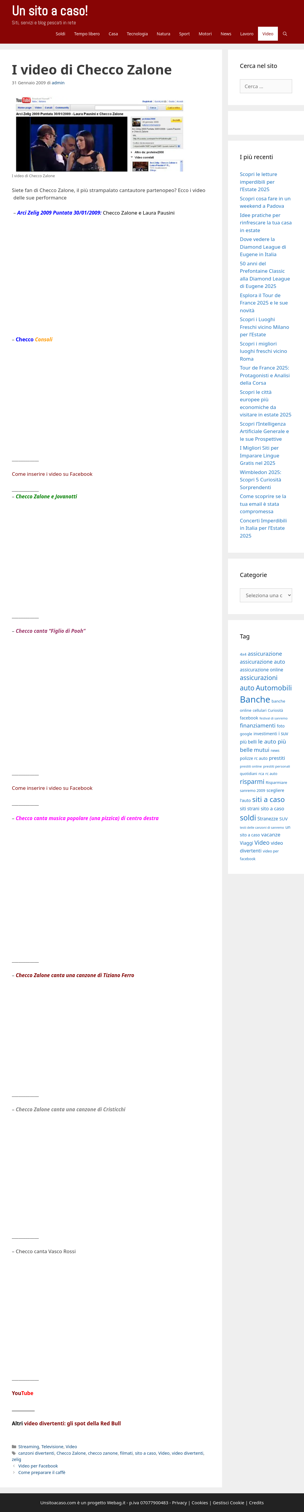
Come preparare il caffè (42, 1472)
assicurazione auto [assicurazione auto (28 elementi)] (262, 661)
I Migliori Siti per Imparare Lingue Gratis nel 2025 (259, 455)
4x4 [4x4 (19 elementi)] (243, 654)
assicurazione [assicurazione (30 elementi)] (265, 653)
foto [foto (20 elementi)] (280, 726)
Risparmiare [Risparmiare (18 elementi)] (276, 782)
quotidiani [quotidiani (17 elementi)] (248, 773)
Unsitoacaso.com (58, 1502)
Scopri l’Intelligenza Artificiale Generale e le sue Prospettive (264, 431)
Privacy (179, 1502)
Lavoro (247, 34)
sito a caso (145, 1453)
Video (267, 34)
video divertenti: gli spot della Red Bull (72, 1423)
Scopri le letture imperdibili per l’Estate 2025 (258, 182)
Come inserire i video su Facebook (52, 473)
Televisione (52, 1446)
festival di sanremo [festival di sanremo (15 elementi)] (273, 718)
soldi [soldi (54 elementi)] (248, 817)
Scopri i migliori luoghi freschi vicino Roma (263, 351)
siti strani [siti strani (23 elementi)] (249, 809)
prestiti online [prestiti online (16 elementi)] (251, 766)
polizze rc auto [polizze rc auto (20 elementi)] (253, 758)
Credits (256, 1502)
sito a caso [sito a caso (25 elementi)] (272, 808)
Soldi (60, 34)
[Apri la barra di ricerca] (285, 34)
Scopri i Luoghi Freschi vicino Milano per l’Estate (264, 327)
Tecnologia (137, 34)
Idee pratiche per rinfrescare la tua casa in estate (266, 223)
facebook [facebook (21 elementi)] (249, 718)
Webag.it (116, 1502)
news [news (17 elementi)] (275, 750)
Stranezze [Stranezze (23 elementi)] (267, 819)
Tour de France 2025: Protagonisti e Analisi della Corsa (265, 375)
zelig (16, 1459)
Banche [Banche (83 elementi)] (255, 699)
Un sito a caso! (50, 10)
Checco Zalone (71, 1453)
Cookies (200, 1502)
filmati (126, 1453)
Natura (163, 34)
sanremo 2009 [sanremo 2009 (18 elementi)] (252, 790)
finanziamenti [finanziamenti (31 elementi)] (258, 725)
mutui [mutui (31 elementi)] (261, 749)
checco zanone (103, 1453)
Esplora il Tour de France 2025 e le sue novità (264, 303)
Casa (113, 34)
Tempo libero (87, 34)
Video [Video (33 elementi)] (262, 843)
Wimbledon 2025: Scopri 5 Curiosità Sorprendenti (260, 480)
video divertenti (187, 1453)
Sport (184, 34)
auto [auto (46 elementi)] (247, 687)
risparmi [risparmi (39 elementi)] (252, 781)
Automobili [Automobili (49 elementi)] (274, 687)
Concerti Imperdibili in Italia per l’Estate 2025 (263, 528)
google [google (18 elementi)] (246, 733)
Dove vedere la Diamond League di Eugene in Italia (263, 247)
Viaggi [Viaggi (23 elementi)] (246, 843)
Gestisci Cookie (228, 1502)
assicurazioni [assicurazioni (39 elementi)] (259, 677)
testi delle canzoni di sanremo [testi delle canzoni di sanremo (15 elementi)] (262, 827)
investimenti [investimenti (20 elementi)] (265, 733)
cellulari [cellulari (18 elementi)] (260, 710)
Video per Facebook (38, 1466)
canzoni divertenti (36, 1453)
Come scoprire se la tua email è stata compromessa (263, 504)
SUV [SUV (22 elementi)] (283, 819)
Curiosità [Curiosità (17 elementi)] (275, 710)
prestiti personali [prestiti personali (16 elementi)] (276, 766)
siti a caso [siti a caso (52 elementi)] (268, 799)
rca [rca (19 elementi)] (261, 773)
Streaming (28, 1446)
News (226, 34)
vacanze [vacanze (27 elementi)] (270, 834)
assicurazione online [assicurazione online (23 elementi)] (261, 670)
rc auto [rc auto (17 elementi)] (271, 773)
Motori (205, 34)
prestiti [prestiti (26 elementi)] (277, 758)
